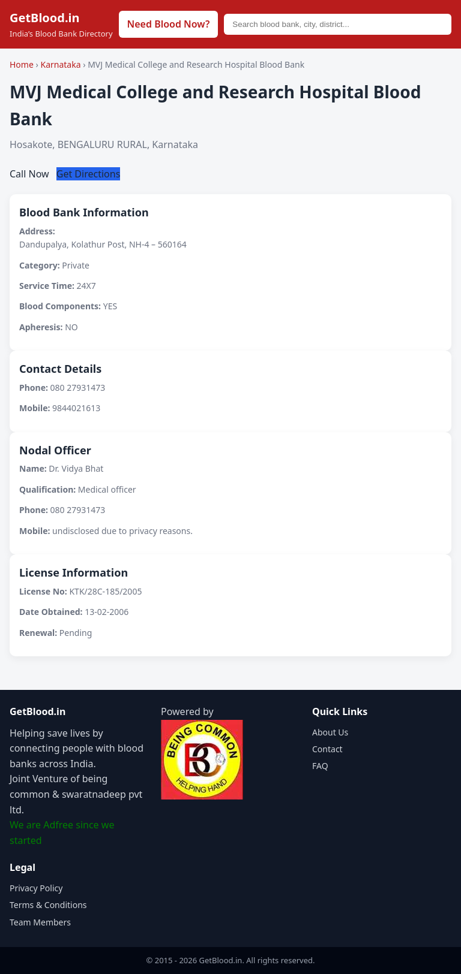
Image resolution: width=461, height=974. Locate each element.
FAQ (320, 765)
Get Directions (88, 173)
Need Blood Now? (168, 24)
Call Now (31, 173)
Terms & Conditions (48, 904)
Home (22, 64)
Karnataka (61, 64)
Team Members (40, 922)
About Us (330, 732)
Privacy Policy (36, 888)
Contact (327, 749)
